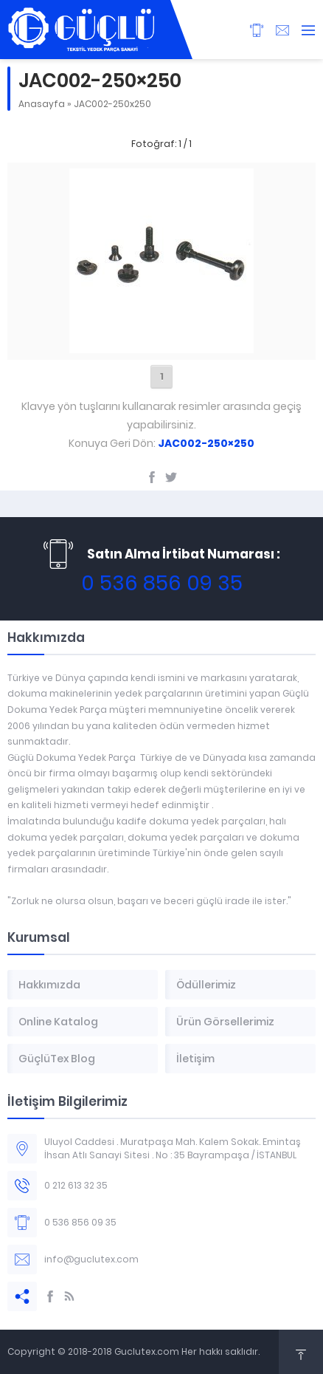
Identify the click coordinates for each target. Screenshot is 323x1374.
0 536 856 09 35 (162, 583)
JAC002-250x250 (112, 104)
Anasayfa (41, 104)
